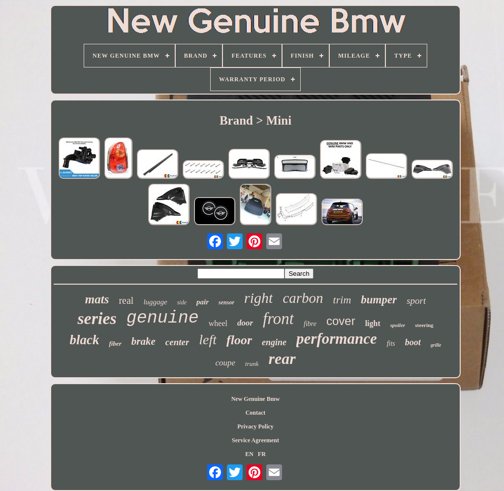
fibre (310, 323)
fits (391, 343)
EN (249, 454)
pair (202, 302)
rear (281, 358)
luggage (155, 302)
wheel (218, 323)
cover (340, 320)
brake (143, 341)
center (177, 342)
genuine (162, 318)
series (96, 318)
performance (336, 338)
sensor (226, 302)
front (278, 318)
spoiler (398, 325)
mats (97, 299)
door (245, 322)
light (372, 323)
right (258, 298)
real (126, 300)
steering (424, 325)
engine (274, 342)
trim (342, 300)
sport (416, 300)
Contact (256, 412)
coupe (225, 362)
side (182, 302)
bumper (379, 300)
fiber (115, 343)
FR (262, 454)
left (208, 339)
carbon (303, 298)
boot (413, 342)
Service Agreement (255, 440)
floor (239, 340)
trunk (251, 363)
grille (436, 345)
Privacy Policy (255, 426)
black (84, 339)
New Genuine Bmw (255, 398)
